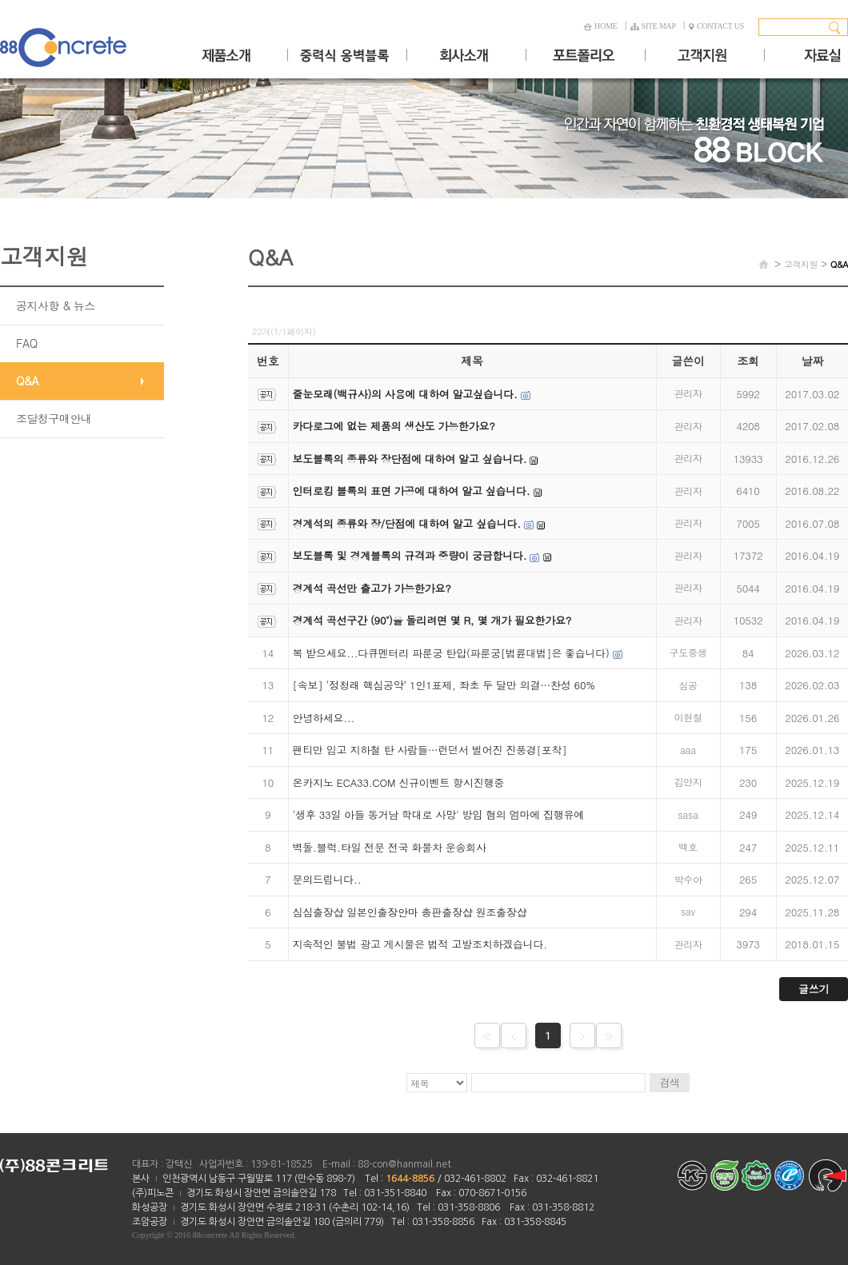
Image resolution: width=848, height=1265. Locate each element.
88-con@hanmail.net (404, 1164)
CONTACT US (716, 26)
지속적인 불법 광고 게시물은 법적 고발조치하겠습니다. (420, 944)
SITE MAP (653, 26)
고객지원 (801, 264)
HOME (600, 26)
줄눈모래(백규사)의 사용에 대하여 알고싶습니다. (405, 393)
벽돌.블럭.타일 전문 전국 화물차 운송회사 (389, 847)
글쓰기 (813, 988)
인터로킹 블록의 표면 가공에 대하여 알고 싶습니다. (411, 490)
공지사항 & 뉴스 (55, 305)
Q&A (27, 381)
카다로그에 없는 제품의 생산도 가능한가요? (394, 425)
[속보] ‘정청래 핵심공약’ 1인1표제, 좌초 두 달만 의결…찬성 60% (444, 684)
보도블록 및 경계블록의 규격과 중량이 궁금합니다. (410, 555)
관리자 (688, 393)
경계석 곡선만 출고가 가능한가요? (372, 588)
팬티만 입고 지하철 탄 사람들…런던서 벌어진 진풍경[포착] (430, 749)
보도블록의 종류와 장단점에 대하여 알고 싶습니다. (410, 458)
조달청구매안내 (54, 418)
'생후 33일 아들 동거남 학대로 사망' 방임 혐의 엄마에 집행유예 (439, 814)
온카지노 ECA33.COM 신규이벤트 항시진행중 (398, 782)
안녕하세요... (324, 717)
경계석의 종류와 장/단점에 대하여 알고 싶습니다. (407, 523)
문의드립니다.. (327, 879)
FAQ (27, 343)
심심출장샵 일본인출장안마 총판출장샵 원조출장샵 (410, 912)
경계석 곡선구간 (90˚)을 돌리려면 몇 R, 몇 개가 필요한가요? (432, 620)
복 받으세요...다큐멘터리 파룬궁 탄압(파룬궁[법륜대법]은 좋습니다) (451, 652)
